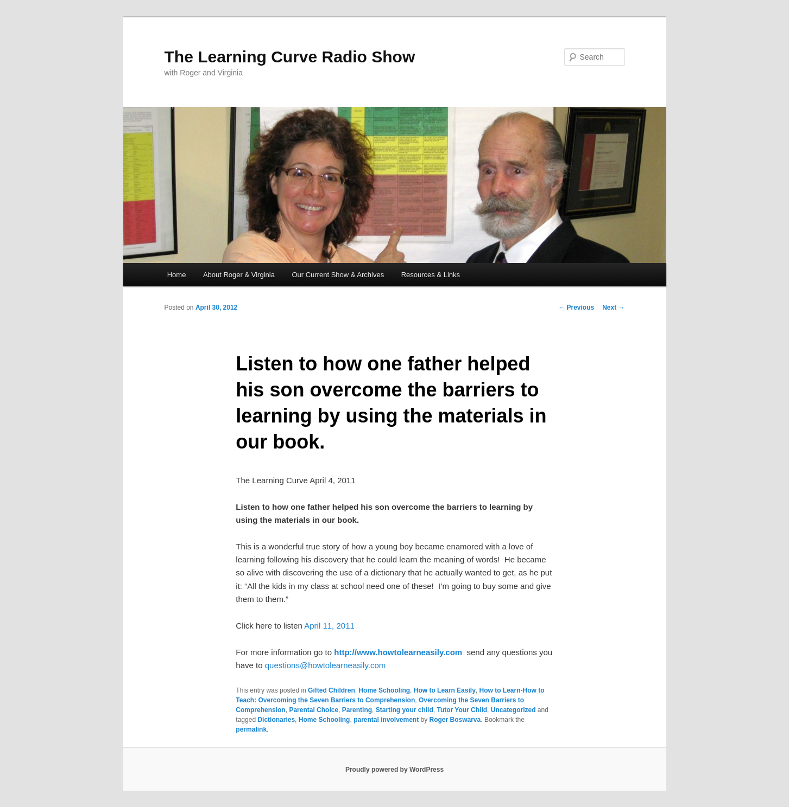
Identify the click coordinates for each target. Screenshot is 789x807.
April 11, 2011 (329, 625)
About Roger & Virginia (239, 275)
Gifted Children (331, 690)
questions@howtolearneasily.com (325, 665)
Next (613, 307)
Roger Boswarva (455, 719)
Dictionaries (276, 719)
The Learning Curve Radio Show (290, 57)
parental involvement (386, 719)
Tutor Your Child (462, 710)
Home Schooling (384, 690)
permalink (251, 729)
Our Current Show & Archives (338, 275)
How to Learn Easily (445, 690)
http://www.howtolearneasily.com (398, 652)
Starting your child (404, 710)
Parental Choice (313, 710)
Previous (576, 307)
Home (176, 275)
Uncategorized (513, 710)
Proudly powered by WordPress (394, 769)
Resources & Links (430, 275)
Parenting (357, 710)
